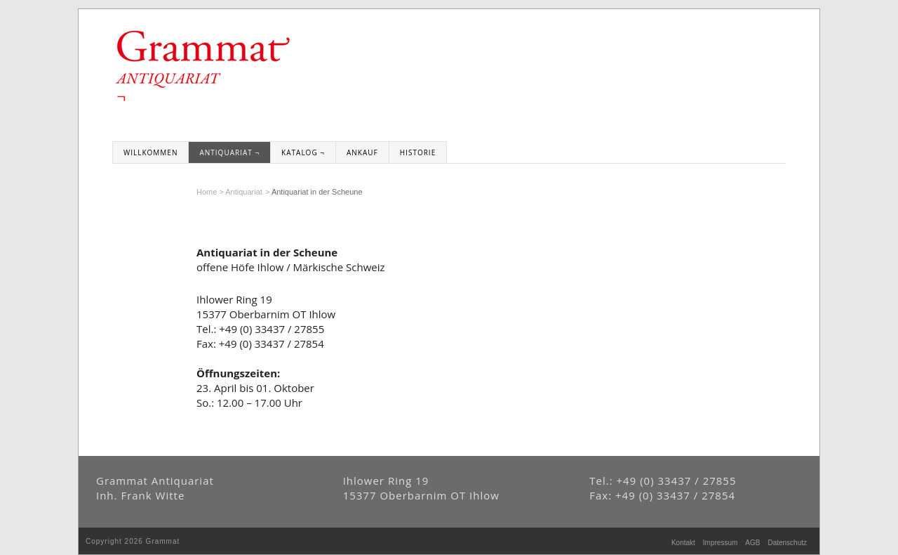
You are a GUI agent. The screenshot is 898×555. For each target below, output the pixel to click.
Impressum (720, 543)
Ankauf (362, 152)
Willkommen (150, 152)
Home (206, 192)
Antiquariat (243, 192)
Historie (418, 152)
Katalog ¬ (303, 152)
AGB (752, 543)
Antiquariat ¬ (229, 152)
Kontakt (683, 543)
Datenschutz (787, 543)
